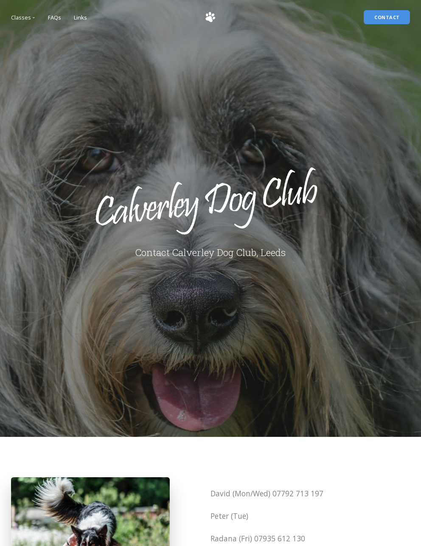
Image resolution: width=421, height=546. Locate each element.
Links (80, 17)
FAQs (54, 17)
